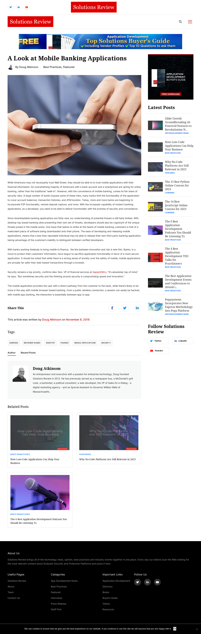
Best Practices (20, 454)
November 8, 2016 (78, 319)
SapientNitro (99, 272)
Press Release (58, 603)
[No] (196, 629)
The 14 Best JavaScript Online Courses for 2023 (176, 205)
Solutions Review (17, 580)
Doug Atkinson (28, 67)
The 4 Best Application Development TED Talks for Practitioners (176, 256)
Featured (85, 454)
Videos (106, 603)
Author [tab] (12, 352)
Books (106, 592)
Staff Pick (56, 609)
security (106, 343)
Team (11, 592)
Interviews (56, 598)
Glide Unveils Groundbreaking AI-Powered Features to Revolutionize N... (178, 124)
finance (65, 343)
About (11, 586)
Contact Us (14, 598)
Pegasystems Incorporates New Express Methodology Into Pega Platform (179, 305)
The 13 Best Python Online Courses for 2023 (177, 185)
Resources (108, 609)
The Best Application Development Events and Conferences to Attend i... (178, 281)
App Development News (177, 133)
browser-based (32, 343)
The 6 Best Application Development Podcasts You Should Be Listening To (38, 521)
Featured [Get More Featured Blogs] (68, 67)
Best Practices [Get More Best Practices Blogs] (52, 67)
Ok (174, 628)
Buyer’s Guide (110, 598)
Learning (170, 192)
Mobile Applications (85, 343)
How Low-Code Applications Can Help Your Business (34, 461)
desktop (50, 343)
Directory (108, 586)
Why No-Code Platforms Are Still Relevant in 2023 (107, 459)
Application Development (116, 580)
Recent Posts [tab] (28, 352)
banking (14, 343)
